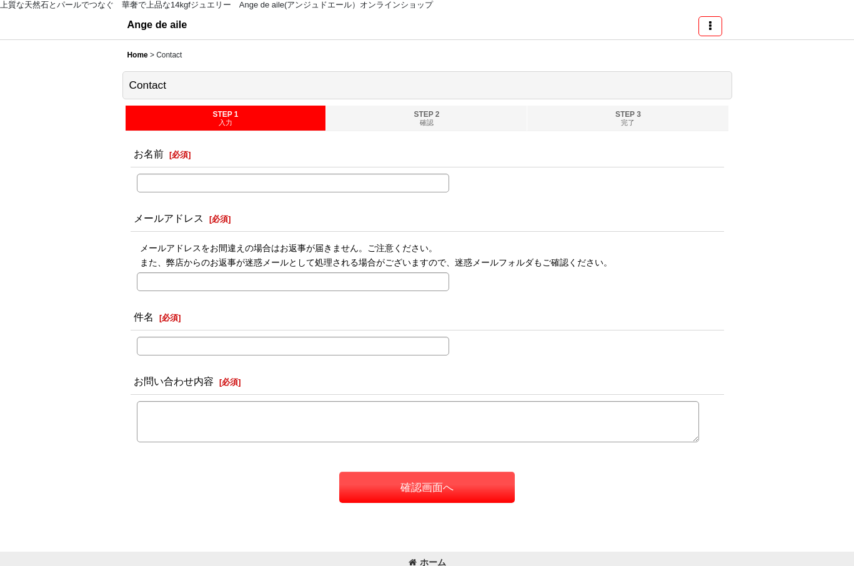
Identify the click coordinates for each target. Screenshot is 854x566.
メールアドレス (169, 218)
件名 (144, 316)
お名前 (149, 153)
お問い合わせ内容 (174, 381)
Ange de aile (157, 24)
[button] (710, 26)
